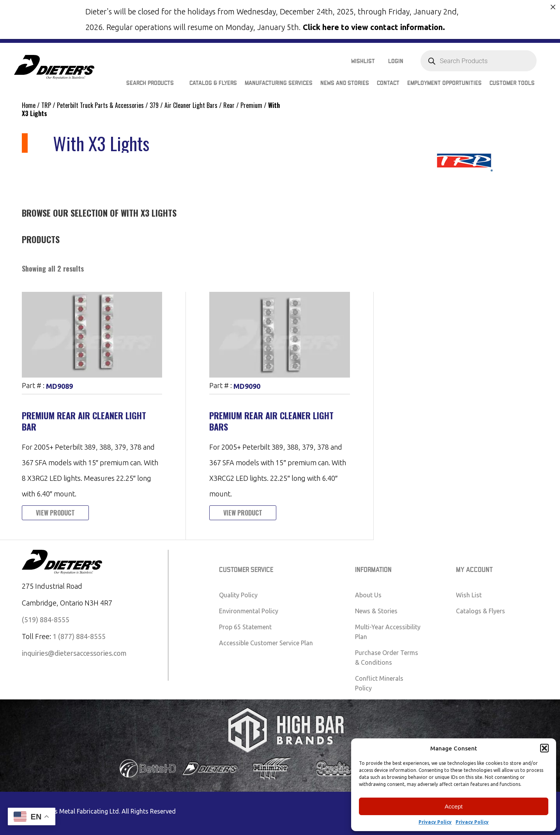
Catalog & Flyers (213, 83)
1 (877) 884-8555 (79, 636)
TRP (46, 105)
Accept (454, 806)
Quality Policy (238, 594)
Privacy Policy (435, 821)
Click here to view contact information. (374, 27)
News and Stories (344, 83)
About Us (368, 594)
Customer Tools (512, 83)
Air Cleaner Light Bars (190, 105)
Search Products (150, 83)
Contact (388, 83)
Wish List (469, 594)
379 (154, 105)
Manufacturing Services (279, 83)
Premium (251, 105)
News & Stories (376, 610)
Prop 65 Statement (245, 626)
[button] (544, 748)
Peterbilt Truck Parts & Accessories (100, 105)
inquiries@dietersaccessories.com (74, 653)
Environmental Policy (248, 610)
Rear (229, 105)
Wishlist (363, 61)
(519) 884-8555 (45, 619)
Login (395, 61)
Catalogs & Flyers (480, 610)
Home (28, 105)
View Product (55, 512)
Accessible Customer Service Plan (266, 642)
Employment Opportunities (444, 83)
